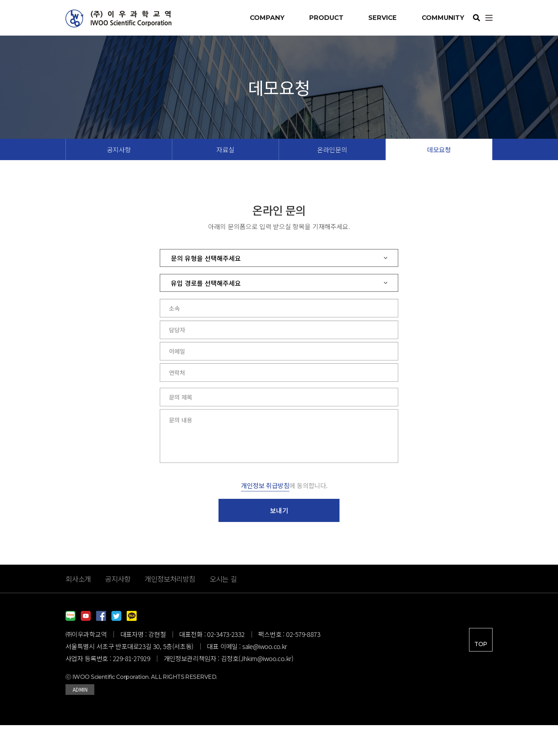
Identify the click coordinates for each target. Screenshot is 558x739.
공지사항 (119, 149)
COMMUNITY (443, 18)
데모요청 (439, 149)
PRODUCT (326, 18)
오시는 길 (223, 592)
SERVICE (382, 18)
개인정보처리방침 (169, 592)
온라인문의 (332, 149)
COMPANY (267, 18)
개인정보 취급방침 (265, 499)
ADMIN (80, 703)
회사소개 (78, 592)
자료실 (225, 149)
